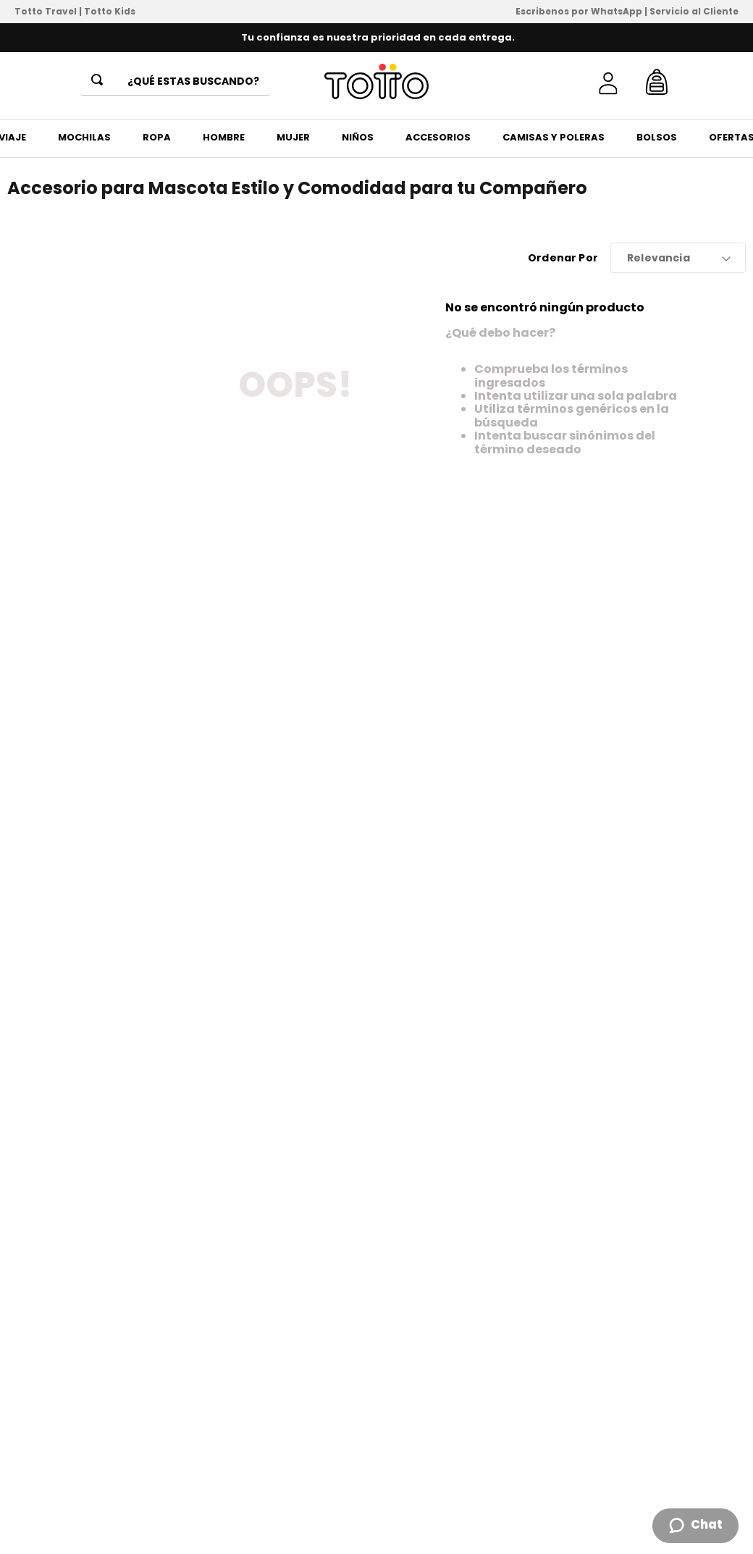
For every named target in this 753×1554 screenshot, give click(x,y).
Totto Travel (45, 11)
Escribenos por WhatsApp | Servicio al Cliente (627, 11)
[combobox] (175, 82)
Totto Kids (109, 11)
